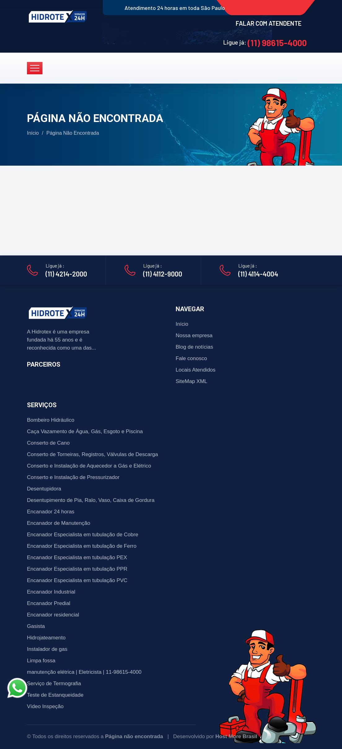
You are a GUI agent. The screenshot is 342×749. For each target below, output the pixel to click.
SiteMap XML (191, 381)
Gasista (36, 626)
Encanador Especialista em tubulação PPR (77, 569)
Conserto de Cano (48, 443)
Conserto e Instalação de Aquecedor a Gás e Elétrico (89, 466)
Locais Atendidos (196, 370)
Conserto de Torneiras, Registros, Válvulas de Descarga (92, 454)
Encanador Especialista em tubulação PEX (77, 557)
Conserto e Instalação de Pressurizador (73, 477)
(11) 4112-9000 (162, 274)
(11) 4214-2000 (66, 274)
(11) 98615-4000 (277, 42)
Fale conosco (191, 358)
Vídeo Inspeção (45, 706)
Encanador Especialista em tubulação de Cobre (82, 535)
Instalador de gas (47, 649)
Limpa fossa (41, 661)
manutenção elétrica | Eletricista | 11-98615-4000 (84, 672)
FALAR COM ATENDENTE (268, 23)
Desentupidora (44, 489)
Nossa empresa (194, 335)
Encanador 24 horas (50, 512)
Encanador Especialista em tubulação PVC (77, 580)
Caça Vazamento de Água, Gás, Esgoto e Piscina (85, 431)
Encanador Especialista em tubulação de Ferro (81, 546)
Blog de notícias (194, 347)
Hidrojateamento (46, 638)
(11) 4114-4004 (258, 274)
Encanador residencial (53, 615)
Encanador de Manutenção (58, 523)
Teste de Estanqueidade (55, 695)
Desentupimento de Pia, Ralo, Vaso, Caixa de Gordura (91, 500)
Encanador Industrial (51, 592)
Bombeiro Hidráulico (50, 420)
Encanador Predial (48, 603)
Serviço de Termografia (54, 683)
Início (33, 133)
